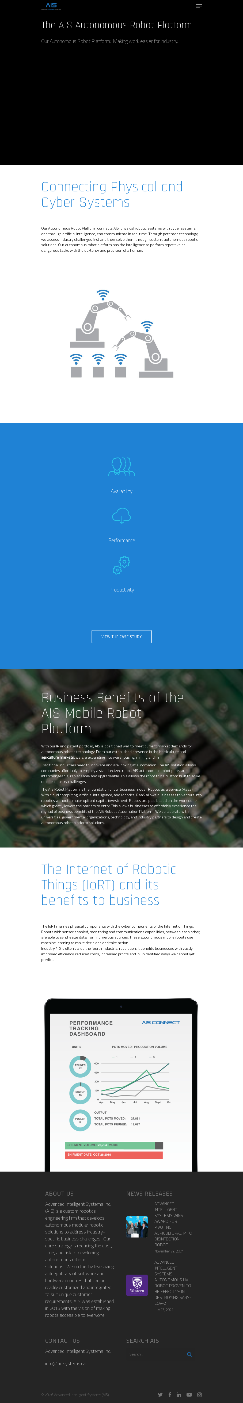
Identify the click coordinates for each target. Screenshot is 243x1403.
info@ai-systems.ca (65, 1363)
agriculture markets (57, 757)
